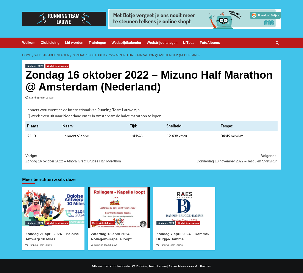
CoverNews (178, 266)
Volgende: (215, 159)
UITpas (188, 42)
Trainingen (97, 42)
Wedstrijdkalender (126, 42)
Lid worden (74, 42)
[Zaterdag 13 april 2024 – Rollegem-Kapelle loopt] (119, 208)
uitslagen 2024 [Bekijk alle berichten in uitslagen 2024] (35, 223)
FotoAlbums (210, 42)
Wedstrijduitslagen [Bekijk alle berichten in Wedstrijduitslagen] (57, 66)
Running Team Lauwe (41, 97)
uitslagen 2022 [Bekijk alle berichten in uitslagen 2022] (35, 66)
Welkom (28, 42)
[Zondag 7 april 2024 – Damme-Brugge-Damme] (184, 208)
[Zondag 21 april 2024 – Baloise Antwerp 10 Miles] (53, 208)
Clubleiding (50, 42)
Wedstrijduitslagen (162, 42)
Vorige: (88, 159)
